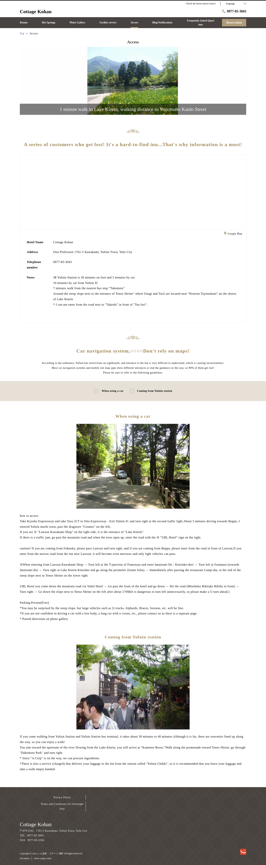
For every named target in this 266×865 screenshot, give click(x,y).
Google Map (233, 234)
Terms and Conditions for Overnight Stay (62, 806)
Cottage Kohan (36, 824)
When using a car (109, 391)
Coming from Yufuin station (150, 391)
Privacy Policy (62, 797)
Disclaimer (25, 858)
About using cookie (43, 858)
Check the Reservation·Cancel (200, 3)
